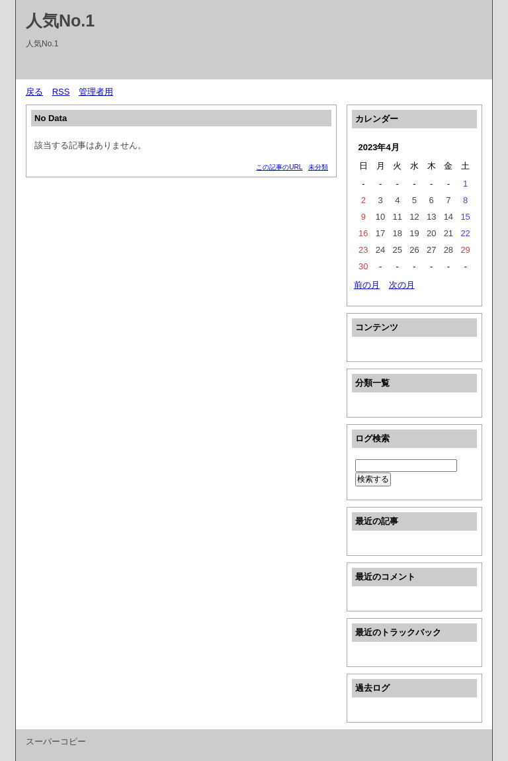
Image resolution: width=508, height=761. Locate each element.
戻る (34, 92)
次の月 (402, 285)
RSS (61, 92)
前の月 (367, 285)
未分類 (318, 167)
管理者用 (96, 92)
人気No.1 (60, 20)
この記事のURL (279, 167)
